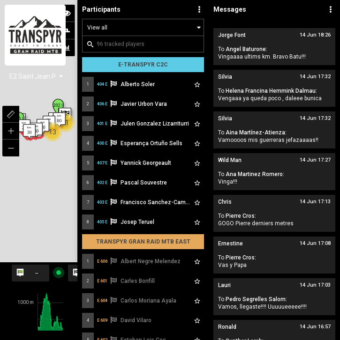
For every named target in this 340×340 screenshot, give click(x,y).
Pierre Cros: (241, 216)
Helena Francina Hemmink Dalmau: (271, 91)
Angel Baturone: (246, 49)
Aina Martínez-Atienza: (256, 132)
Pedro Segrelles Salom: (256, 299)
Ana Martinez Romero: (255, 174)
